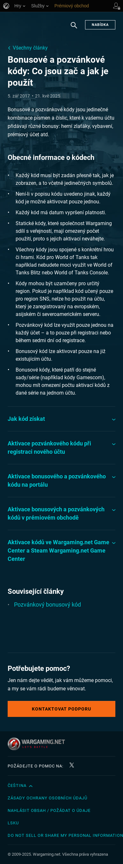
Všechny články (30, 48)
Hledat (74, 28)
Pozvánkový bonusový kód (47, 604)
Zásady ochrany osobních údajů (47, 798)
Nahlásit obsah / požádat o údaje (49, 810)
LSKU (13, 823)
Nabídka (100, 25)
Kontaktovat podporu (61, 708)
